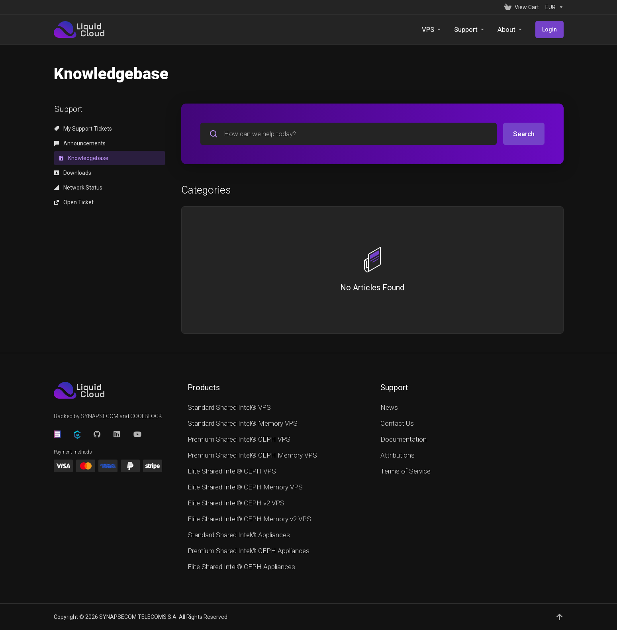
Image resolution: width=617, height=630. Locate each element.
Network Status (78, 187)
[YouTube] (137, 434)
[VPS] (431, 29)
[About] (510, 29)
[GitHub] (97, 434)
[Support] (469, 29)
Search (524, 134)
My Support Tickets (83, 128)
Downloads (72, 173)
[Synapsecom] (57, 434)
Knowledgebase (83, 158)
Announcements (80, 143)
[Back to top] (560, 617)
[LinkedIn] (117, 434)
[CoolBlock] (77, 434)
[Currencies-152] (553, 7)
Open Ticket (74, 202)
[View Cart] (521, 7)
